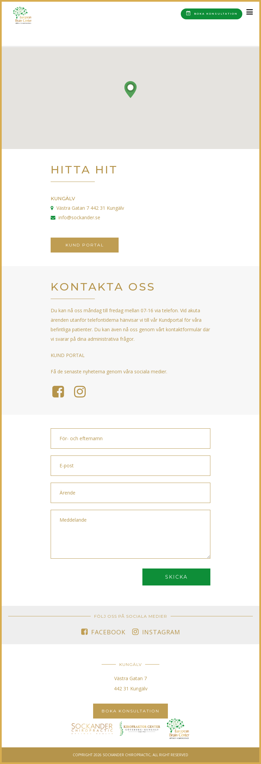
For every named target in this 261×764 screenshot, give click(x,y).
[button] (130, 89)
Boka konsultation (212, 13)
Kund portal (85, 244)
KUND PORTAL (68, 355)
